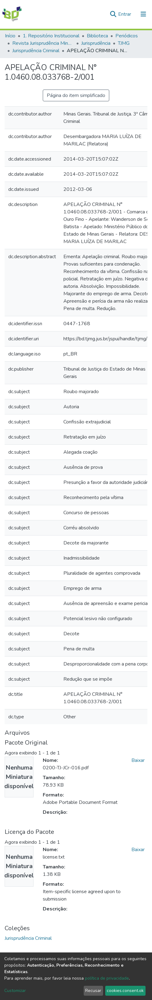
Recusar (93, 991)
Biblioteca (97, 35)
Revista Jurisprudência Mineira (43, 43)
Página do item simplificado (76, 95)
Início (10, 35)
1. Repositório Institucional (51, 35)
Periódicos (126, 35)
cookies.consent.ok (125, 991)
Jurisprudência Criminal (35, 50)
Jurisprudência (95, 43)
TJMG (124, 43)
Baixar (138, 760)
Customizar (15, 991)
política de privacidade (107, 978)
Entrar (125, 14)
